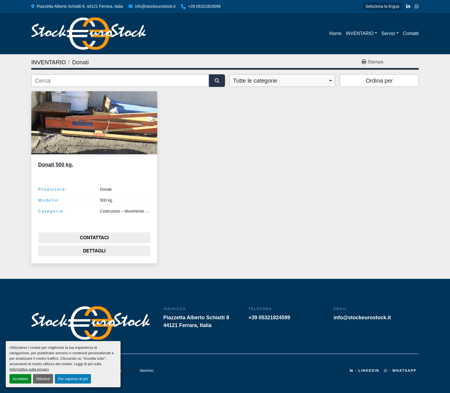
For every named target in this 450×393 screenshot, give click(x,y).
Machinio (147, 371)
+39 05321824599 (204, 6)
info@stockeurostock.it (155, 6)
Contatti (411, 33)
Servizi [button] (388, 33)
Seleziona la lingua (382, 6)
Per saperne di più (73, 379)
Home (335, 33)
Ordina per (379, 80)
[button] (361, 33)
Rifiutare (43, 379)
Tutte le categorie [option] (255, 80)
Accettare (20, 379)
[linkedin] (408, 6)
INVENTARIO (360, 33)
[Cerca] (120, 80)
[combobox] (282, 80)
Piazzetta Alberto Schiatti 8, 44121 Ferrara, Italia (80, 6)
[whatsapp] (417, 6)
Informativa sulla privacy (29, 369)
